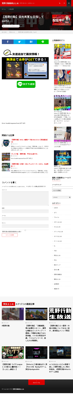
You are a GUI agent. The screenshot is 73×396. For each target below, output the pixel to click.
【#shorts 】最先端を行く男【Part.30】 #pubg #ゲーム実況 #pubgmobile (36, 366)
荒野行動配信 (58, 274)
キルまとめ (57, 227)
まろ (55, 212)
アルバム (56, 60)
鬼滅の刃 (56, 288)
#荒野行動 (6, 326)
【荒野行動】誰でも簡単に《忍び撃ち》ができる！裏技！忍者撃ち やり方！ (62, 170)
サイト (4, 223)
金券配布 (56, 284)
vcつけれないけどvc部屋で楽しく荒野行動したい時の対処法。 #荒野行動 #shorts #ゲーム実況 (60, 368)
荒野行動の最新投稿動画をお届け (25, 231)
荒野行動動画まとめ (18, 389)
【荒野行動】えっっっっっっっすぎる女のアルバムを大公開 (62, 144)
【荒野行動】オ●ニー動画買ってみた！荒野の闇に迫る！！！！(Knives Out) (62, 64)
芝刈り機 (56, 269)
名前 (3, 208)
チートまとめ (58, 241)
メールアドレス (57, 184)
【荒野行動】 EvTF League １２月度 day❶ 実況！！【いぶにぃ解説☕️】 (12, 366)
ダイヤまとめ (58, 111)
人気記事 (11, 9)
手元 (55, 260)
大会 (55, 250)
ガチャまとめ (58, 222)
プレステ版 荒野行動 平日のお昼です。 (25, 154)
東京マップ (57, 265)
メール (4, 215)
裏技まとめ (57, 166)
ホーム (4, 9)
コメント (4, 189)
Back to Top (36, 382)
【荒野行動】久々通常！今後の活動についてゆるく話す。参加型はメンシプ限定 (59, 328)
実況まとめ (15, 26)
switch (56, 207)
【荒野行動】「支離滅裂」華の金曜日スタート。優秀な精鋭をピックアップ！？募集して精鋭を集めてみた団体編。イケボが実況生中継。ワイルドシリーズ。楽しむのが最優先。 (36, 333)
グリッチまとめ (58, 231)
